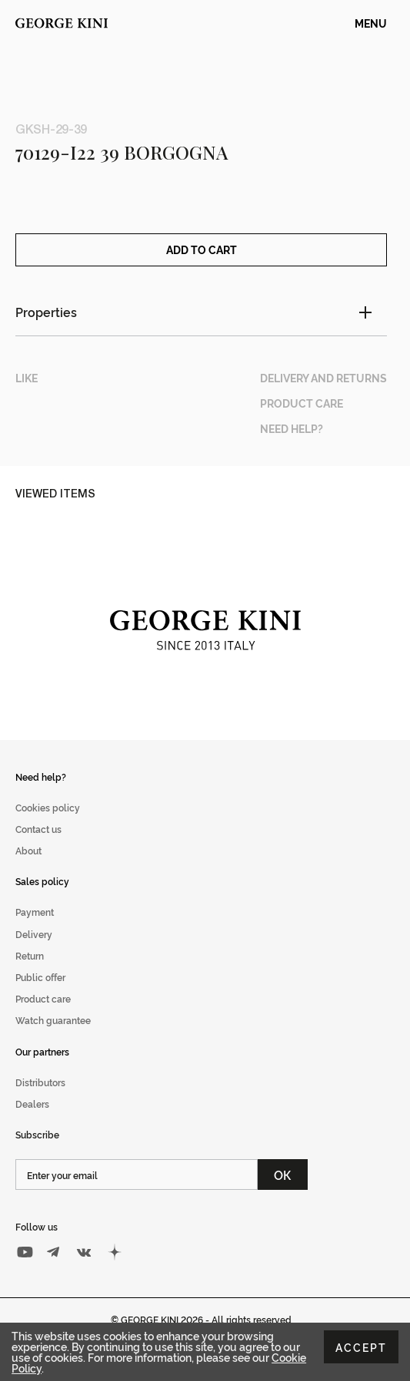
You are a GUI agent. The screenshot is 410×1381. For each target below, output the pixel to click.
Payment (34, 929)
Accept (361, 1347)
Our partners (42, 1068)
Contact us (38, 846)
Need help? (40, 793)
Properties (46, 329)
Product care (43, 1016)
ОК (283, 1192)
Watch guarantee (53, 1037)
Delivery (33, 950)
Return (29, 973)
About (28, 867)
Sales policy (42, 898)
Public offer (40, 994)
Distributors (40, 1099)
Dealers (32, 1121)
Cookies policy (47, 824)
